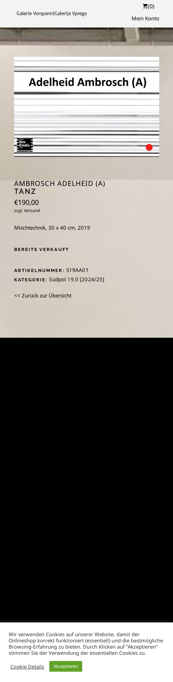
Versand (32, 210)
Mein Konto (145, 18)
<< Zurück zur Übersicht (42, 295)
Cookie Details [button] (27, 666)
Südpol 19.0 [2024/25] (76, 279)
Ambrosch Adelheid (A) (59, 183)
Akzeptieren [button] (66, 666)
